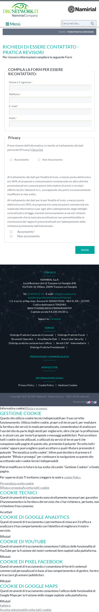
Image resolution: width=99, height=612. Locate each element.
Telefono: (14, 94)
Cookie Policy (46, 385)
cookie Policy (72, 477)
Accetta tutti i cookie (36, 488)
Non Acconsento (52, 159)
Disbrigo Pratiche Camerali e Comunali (31, 334)
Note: (12, 118)
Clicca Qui (37, 149)
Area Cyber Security (72, 338)
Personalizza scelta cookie (17, 483)
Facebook (55, 318)
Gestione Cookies (67, 385)
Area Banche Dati (47, 338)
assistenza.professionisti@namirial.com (49, 297)
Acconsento (21, 159)
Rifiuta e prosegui (36, 408)
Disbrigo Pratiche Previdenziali (47, 347)
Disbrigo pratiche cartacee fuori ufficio (30, 343)
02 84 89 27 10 (35, 293)
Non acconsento (28, 236)
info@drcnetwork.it (65, 293)
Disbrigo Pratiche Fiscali (71, 334)
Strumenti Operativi (22, 338)
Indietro (5, 605)
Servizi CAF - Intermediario (71, 343)
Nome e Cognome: (20, 82)
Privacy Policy (26, 385)
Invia (85, 250)
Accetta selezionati (12, 610)
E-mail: (13, 106)
